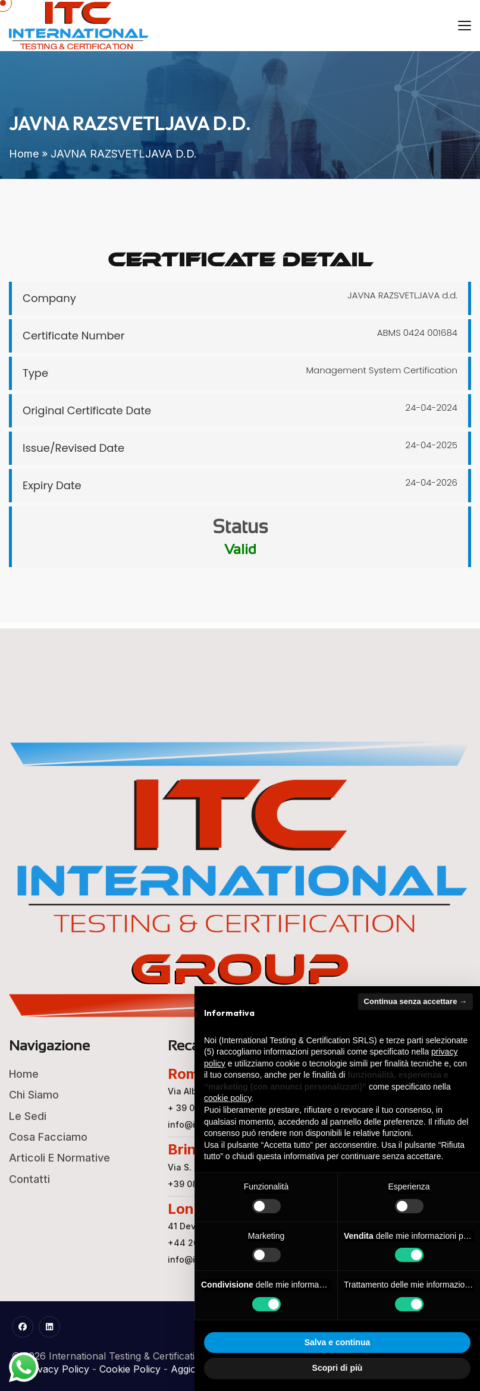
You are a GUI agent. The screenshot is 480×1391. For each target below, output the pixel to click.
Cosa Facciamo (48, 1137)
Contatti (29, 1179)
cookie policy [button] (227, 1098)
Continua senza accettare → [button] (415, 1001)
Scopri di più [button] (337, 1368)
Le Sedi (27, 1116)
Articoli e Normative (59, 1157)
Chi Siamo (34, 1094)
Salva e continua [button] (337, 1342)
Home (24, 153)
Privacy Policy (57, 1369)
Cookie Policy (130, 1369)
